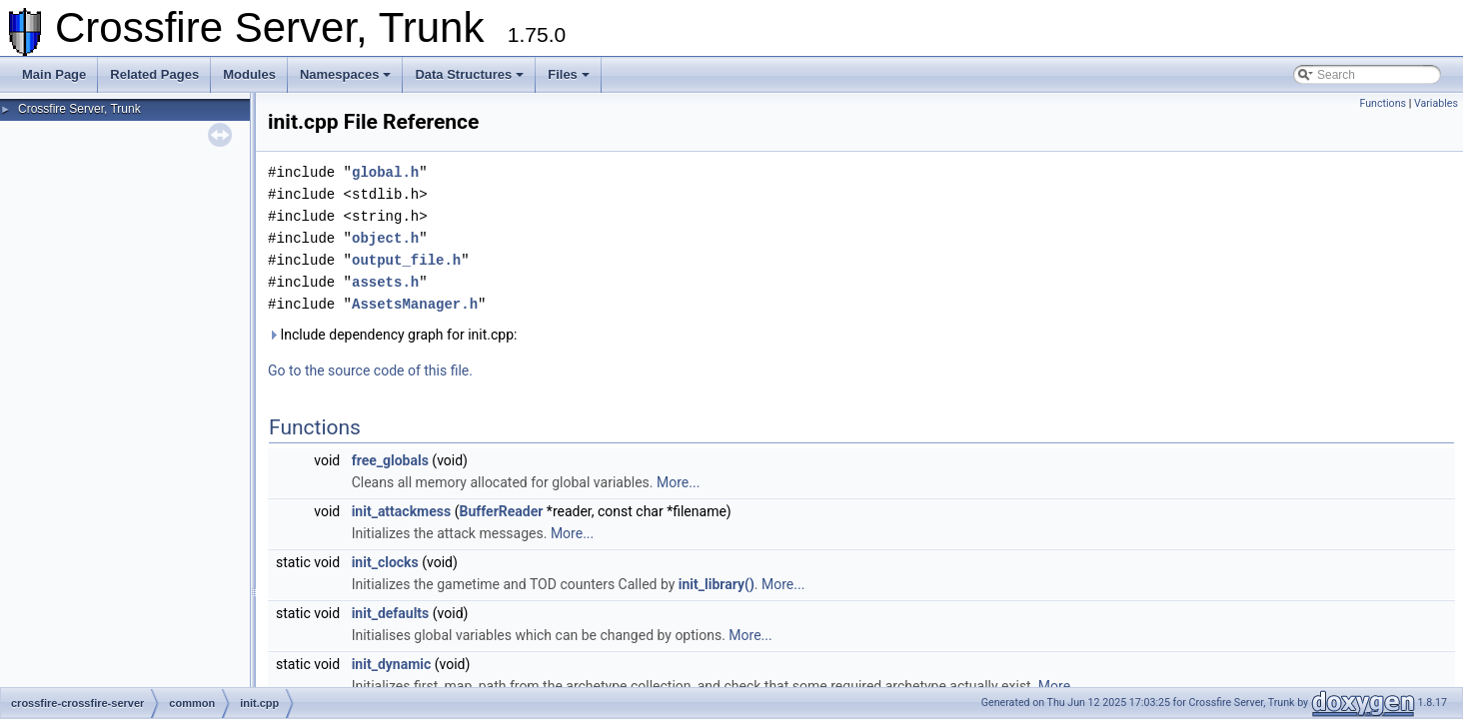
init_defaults (391, 613)
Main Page (54, 74)
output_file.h (406, 260)
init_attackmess (402, 511)
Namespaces (346, 74)
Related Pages (154, 74)
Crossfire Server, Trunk (79, 109)
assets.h (385, 282)
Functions (1382, 103)
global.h (385, 172)
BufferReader (501, 511)
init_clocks (385, 562)
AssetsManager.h (415, 304)
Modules (249, 74)
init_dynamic (392, 664)
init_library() (716, 584)
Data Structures (469, 74)
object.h (385, 238)
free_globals (390, 460)
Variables (1436, 103)
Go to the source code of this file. (370, 370)
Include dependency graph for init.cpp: (392, 335)
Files (569, 74)
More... (678, 482)
